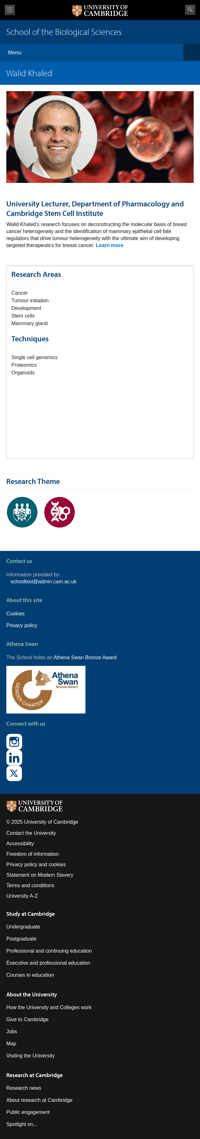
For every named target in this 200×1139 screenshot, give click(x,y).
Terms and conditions (30, 885)
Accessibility (20, 843)
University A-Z (22, 896)
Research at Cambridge (34, 1075)
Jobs (11, 1031)
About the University (31, 994)
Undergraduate (23, 926)
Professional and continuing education (49, 951)
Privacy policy (21, 625)
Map (11, 1043)
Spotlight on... (21, 1124)
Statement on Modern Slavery (39, 875)
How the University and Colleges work (48, 1007)
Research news (23, 1088)
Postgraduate (21, 938)
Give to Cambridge (27, 1019)
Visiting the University (30, 1055)
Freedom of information (32, 854)
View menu (10, 10)
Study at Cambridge (30, 913)
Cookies (15, 613)
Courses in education (30, 975)
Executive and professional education (48, 963)
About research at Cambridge (39, 1100)
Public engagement (28, 1112)
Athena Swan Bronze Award (84, 657)
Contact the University (31, 833)
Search (190, 10)
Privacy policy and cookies (36, 864)
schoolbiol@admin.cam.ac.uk (43, 581)
